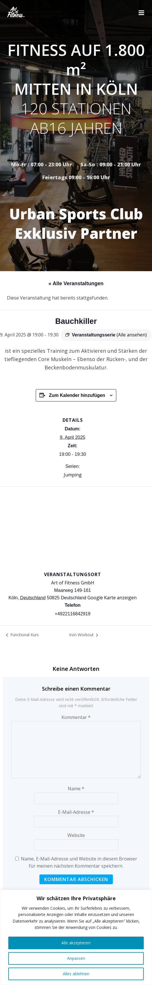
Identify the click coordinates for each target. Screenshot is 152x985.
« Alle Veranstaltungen (76, 283)
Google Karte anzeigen (112, 597)
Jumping (73, 475)
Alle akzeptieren (76, 942)
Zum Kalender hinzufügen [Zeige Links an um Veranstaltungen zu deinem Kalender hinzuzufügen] (77, 395)
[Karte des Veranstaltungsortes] (76, 528)
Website (76, 835)
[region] (76, 937)
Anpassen (76, 958)
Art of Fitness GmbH (72, 583)
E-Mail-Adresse (76, 812)
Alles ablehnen (76, 973)
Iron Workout (82, 634)
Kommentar (76, 717)
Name (76, 788)
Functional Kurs (24, 634)
